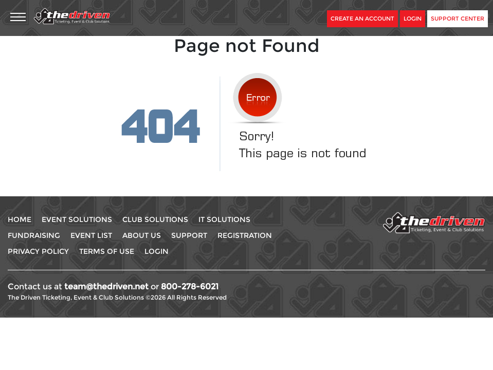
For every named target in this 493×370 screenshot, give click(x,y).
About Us (141, 235)
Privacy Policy (38, 251)
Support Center (457, 18)
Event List (91, 235)
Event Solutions (77, 219)
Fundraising (34, 235)
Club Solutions (155, 219)
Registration (244, 235)
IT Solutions (224, 219)
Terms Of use (106, 251)
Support (189, 235)
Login (413, 18)
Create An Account (362, 18)
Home (19, 219)
